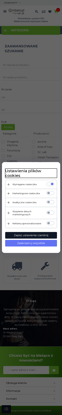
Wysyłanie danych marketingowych (21, 213)
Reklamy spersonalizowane (26, 223)
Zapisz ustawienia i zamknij (31, 235)
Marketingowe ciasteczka (26, 193)
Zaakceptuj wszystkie (31, 243)
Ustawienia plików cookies (23, 173)
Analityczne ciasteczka (24, 202)
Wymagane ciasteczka (24, 184)
